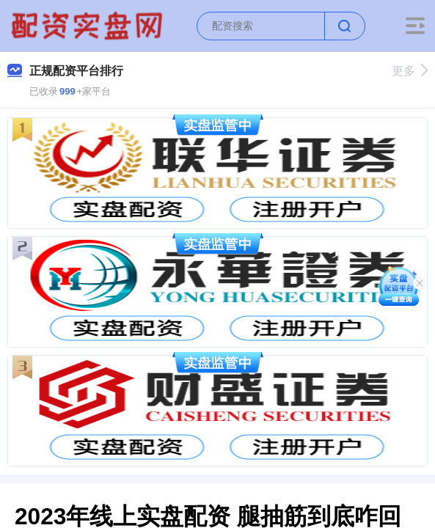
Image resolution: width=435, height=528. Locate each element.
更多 (410, 71)
